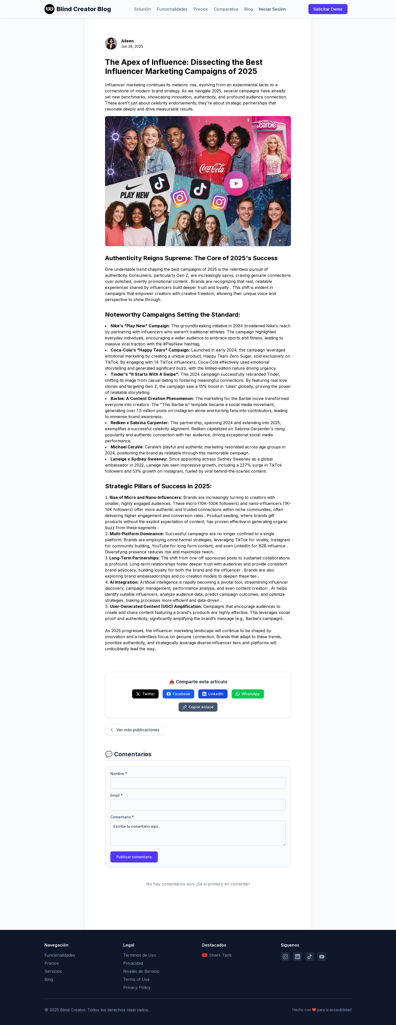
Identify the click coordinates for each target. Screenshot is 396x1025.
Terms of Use (136, 979)
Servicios (53, 971)
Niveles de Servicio (141, 971)
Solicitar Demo (327, 9)
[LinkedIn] (297, 956)
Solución (142, 9)
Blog (248, 9)
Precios (200, 9)
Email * (116, 795)
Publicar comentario (134, 857)
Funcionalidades (172, 9)
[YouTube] (321, 956)
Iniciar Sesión (272, 9)
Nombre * (118, 773)
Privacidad (133, 963)
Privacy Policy (137, 987)
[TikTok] (309, 956)
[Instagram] (285, 956)
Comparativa (226, 9)
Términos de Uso (139, 955)
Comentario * (122, 817)
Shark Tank (217, 955)
